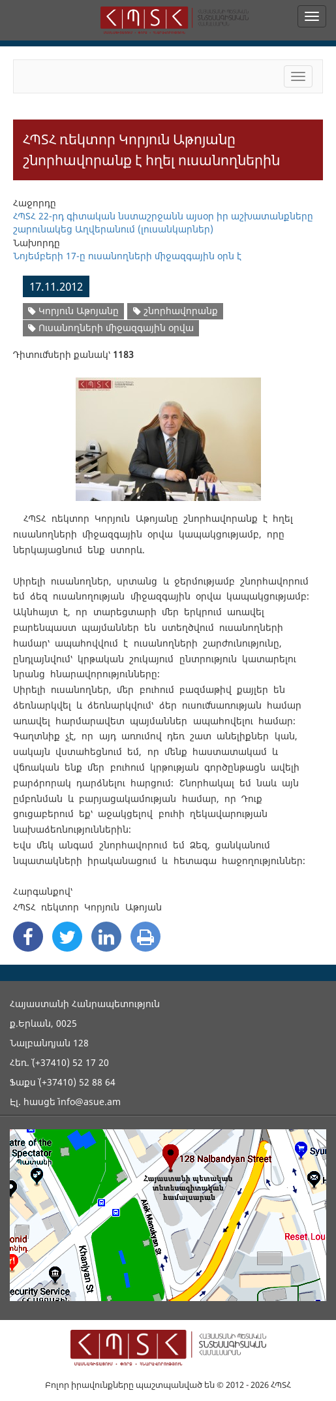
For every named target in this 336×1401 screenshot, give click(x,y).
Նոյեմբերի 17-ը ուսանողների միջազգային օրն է (127, 256)
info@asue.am (89, 1101)
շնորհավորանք (175, 310)
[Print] (145, 937)
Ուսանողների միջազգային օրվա (111, 327)
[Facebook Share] (28, 937)
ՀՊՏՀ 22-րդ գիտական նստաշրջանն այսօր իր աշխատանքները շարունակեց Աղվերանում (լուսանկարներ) (163, 222)
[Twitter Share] (67, 937)
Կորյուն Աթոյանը (73, 310)
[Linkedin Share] (106, 937)
